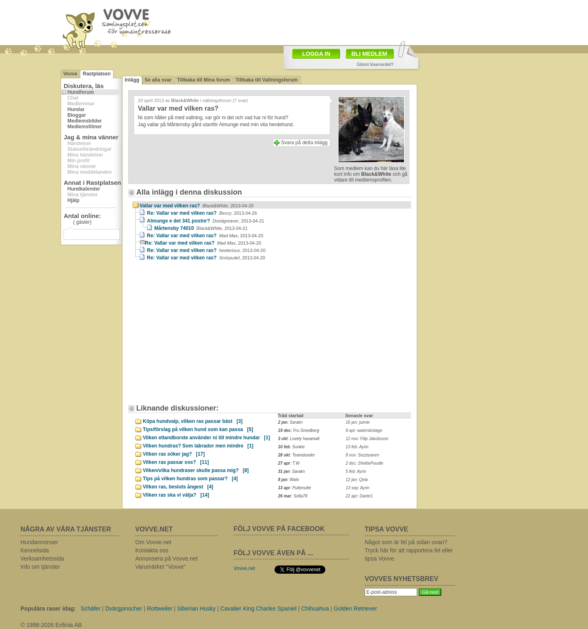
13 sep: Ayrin (358, 488)
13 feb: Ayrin (357, 447)
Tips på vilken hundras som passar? (190, 478)
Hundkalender (84, 189)
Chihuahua (315, 608)
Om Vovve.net (153, 542)
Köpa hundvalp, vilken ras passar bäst (193, 421)
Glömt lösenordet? (375, 64)
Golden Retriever (355, 608)
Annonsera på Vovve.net (166, 558)
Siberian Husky (196, 608)
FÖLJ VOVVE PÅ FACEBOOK (279, 528)
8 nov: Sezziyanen (362, 455)
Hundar (76, 109)
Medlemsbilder (85, 121)
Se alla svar (158, 80)
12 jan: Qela (357, 479)
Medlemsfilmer (85, 126)
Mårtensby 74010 (201, 228)
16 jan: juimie (358, 422)
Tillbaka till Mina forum (203, 80)
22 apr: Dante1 (359, 496)
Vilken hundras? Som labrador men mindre (198, 446)
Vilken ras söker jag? (174, 454)
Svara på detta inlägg (304, 142)
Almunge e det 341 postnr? (205, 221)
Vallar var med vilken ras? (197, 206)
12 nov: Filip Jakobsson (367, 438)
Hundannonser (39, 542)
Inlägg (132, 80)
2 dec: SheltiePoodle (365, 463)
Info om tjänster (40, 566)
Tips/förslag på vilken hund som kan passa (198, 429)
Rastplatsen (97, 74)
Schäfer (90, 608)
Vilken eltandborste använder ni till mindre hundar (206, 438)
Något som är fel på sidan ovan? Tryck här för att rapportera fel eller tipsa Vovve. (409, 550)
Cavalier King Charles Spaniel (258, 608)
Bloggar (77, 115)
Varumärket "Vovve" (160, 566)
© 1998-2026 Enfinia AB (51, 625)
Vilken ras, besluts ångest (178, 487)
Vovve (70, 74)
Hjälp (73, 200)
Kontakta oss (151, 550)
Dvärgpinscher (123, 608)
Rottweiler (159, 608)
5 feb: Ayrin (356, 471)
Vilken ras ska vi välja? (176, 495)
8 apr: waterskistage (364, 430)
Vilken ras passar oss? (176, 462)
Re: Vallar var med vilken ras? (202, 213)
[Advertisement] (202, 336)
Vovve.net (244, 568)
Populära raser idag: (48, 608)
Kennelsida (34, 550)
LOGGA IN (316, 53)
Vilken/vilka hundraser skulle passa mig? (196, 470)
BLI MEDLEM (369, 53)
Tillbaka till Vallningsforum (267, 80)
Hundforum (81, 92)
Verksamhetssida (42, 558)
